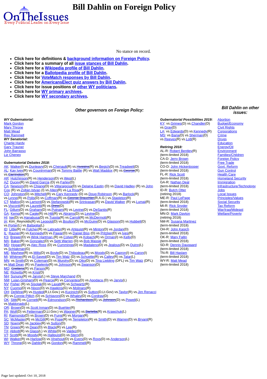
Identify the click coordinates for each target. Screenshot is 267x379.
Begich (104, 166)
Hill (50, 213)
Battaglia (33, 225)
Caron (139, 253)
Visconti (14, 206)
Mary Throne (13, 127)
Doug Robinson (100, 194)
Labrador (54, 229)
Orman (110, 237)
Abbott (15, 331)
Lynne (12, 198)
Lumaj (140, 202)
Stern (75, 335)
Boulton (68, 221)
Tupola (54, 217)
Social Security (229, 202)
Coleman (41, 261)
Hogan (16, 245)
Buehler (64, 308)
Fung (58, 315)
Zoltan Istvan (30, 190)
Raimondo (17, 315)
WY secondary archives (64, 96)
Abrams (69, 213)
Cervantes (72, 280)
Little (12, 229)
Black (52, 327)
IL (5, 233)
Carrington (16, 174)
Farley (65, 182)
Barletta (91, 311)
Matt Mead (12, 131)
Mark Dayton (180, 213)
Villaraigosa (63, 186)
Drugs (222, 139)
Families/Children (231, 155)
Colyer (68, 237)
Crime (222, 135)
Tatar (127, 257)
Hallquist (54, 335)
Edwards (177, 131)
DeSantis (100, 210)
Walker (15, 166)
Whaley (75, 296)
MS (162, 135)
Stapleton (119, 198)
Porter (12, 225)
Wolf (13, 311)
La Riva (73, 190)
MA (6, 241)
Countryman (42, 170)
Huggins (83, 166)
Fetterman (34, 311)
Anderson (118, 339)
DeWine (17, 292)
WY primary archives (61, 91)
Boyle (54, 253)
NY (6, 288)
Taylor (123, 292)
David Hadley (125, 186)
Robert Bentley (181, 151)
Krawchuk (114, 311)
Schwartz (77, 284)
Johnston (18, 194)
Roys (97, 339)
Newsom (17, 186)
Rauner (14, 233)
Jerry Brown (179, 159)
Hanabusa (31, 217)
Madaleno (90, 245)
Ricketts (16, 272)
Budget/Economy (231, 123)
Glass (34, 331)
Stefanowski (60, 202)
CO (6, 194)
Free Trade (226, 163)
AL (6, 170)
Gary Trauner (14, 147)
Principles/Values (231, 198)
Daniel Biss (81, 233)
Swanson (88, 264)
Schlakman (16, 249)
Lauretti (35, 206)
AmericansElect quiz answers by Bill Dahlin (83, 82)
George (129, 170)
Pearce (48, 280)
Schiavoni (52, 296)
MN (6, 261)
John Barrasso (15, 151)
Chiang (39, 186)
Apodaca (96, 280)
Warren (122, 319)
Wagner (70, 311)
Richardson (84, 300)
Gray (168, 127)
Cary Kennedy (66, 194)
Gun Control (227, 170)
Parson (39, 268)
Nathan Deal (180, 182)
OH (6, 292)
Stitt (13, 300)
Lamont (35, 202)
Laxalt (56, 284)
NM (6, 280)
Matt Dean (16, 264)
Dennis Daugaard (183, 245)
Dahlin (36, 343)
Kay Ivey (16, 170)
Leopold (47, 221)
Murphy (63, 261)
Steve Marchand (63, 276)
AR (6, 178)
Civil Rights (226, 127)
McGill (40, 319)
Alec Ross (38, 245)
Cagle (33, 213)
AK (6, 166)
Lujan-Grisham (22, 280)
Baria (175, 135)
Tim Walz (63, 257)
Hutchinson (18, 178)
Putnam (57, 210)
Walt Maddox (102, 170)
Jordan (118, 229)
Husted (38, 292)
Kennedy (36, 233)
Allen (53, 190)
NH (6, 276)
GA (6, 213)
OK (6, 300)
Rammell (79, 343)
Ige (11, 217)
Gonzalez (37, 241)
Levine (78, 210)
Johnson (65, 264)
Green (15, 327)
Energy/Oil (226, 147)
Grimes (176, 123)
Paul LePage (180, 198)
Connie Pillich (24, 296)
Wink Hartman (42, 237)
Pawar (58, 233)
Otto (82, 261)
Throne (16, 343)
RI (5, 315)
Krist (36, 272)
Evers (78, 339)
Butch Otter (177, 190)
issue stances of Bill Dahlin (101, 63)
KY (162, 123)
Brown (16, 308)
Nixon (35, 288)
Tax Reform (226, 206)
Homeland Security (232, 178)
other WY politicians (96, 87)
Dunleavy (36, 166)
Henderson (46, 178)
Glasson (113, 221)
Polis (31, 198)
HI (5, 217)
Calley (108, 257)
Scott (13, 335)
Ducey (15, 182)
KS (6, 237)
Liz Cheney (12, 155)
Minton (98, 229)
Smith (19, 261)
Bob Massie (92, 241)
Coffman (51, 198)
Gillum (14, 210)
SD (6, 323)
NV (6, 284)
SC (6, 319)
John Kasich (180, 229)
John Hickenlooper (185, 166)
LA (162, 131)
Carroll (75, 217)
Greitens (17, 268)
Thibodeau (77, 253)
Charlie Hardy (14, 143)
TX (6, 331)
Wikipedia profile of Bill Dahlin (74, 68)
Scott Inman (39, 308)
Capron (120, 253)
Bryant (143, 319)
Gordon (57, 343)
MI (6, 257)
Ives (125, 233)
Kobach (89, 237)
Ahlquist (77, 229)
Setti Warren (63, 241)
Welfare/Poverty (230, 213)
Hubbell (135, 221)
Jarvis (36, 276)
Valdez (71, 331)
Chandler (198, 123)
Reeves (170, 139)
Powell (131, 300)
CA (6, 186)
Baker (15, 241)
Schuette (87, 257)
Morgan (77, 315)
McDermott (97, 217)
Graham (35, 210)
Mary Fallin (179, 237)
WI (6, 339)
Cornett (32, 300)
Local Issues (227, 194)
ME (6, 253)
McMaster (17, 319)
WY (6, 343)
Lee (69, 327)
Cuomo (15, 288)
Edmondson (57, 300)
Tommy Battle (71, 170)
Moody (100, 253)
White (52, 331)
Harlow (35, 339)
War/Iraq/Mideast (231, 210)
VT (6, 335)
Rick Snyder (178, 206)
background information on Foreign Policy (108, 58)
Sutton (93, 292)
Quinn (134, 245)
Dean (34, 327)
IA (5, 221)
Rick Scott (177, 174)
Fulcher (32, 229)
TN (6, 327)
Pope (59, 319)
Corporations (227, 131)
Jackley (35, 323)
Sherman (196, 135)
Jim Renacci (147, 292)
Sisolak (36, 284)
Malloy (15, 202)
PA (6, 311)
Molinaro (79, 288)
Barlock (128, 194)
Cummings (65, 245)
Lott (189, 139)
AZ (6, 182)
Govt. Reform (228, 166)
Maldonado (16, 304)
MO (6, 268)
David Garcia (39, 182)
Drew (55, 206)
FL (6, 210)
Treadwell (126, 166)
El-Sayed (39, 257)
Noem (15, 323)
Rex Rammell (14, 135)
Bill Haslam (178, 253)
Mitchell (40, 194)
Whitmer (16, 257)
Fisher (15, 284)
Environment (227, 151)
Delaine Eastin (93, 186)
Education (225, 143)
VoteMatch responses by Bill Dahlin (75, 77)
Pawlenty (42, 264)
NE (6, 272)
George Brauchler (81, 198)
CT (6, 202)
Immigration (226, 182)
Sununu (16, 276)
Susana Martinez (183, 221)
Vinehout (57, 339)
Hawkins (56, 288)
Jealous (114, 245)
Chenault (60, 166)
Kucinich (71, 292)
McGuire (90, 221)
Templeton (80, 319)
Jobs (221, 190)
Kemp (15, 213)
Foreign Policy (228, 159)
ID (5, 229)
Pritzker (106, 233)
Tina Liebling (104, 261)
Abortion (224, 119)
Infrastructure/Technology (237, 186)
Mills (36, 253)
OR (6, 308)
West (68, 178)
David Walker (115, 202)
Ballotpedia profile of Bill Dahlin (75, 73)
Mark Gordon (14, 123)
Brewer (15, 237)
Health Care (227, 174)
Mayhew (17, 253)
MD (6, 245)
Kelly (127, 237)
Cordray (97, 296)
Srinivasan (87, 202)
